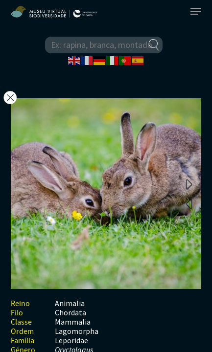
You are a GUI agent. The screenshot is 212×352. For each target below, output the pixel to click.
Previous (189, 203)
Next (189, 184)
